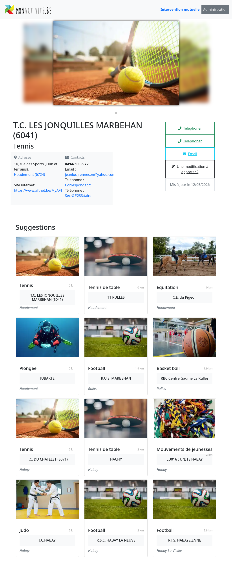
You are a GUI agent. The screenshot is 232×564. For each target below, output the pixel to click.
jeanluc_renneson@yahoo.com (90, 174)
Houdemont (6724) (29, 174)
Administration (215, 9)
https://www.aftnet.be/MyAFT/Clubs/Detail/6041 (53, 190)
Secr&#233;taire (78, 195)
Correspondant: (78, 185)
